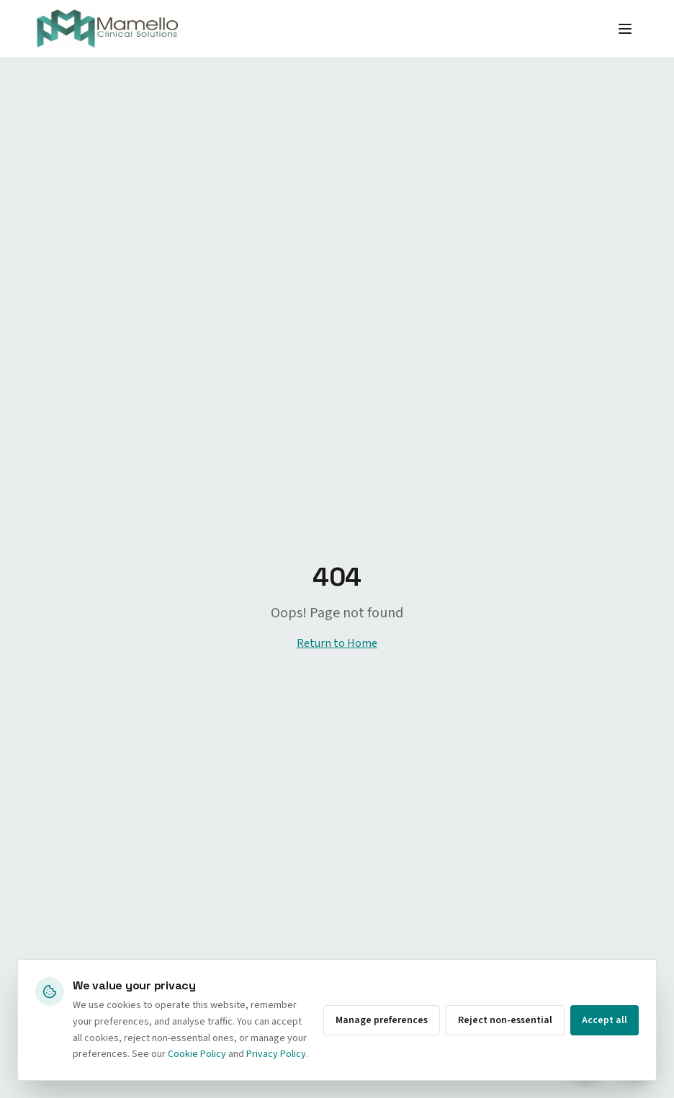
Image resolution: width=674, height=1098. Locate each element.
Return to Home (337, 643)
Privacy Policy (276, 1054)
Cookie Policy (197, 1054)
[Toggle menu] (625, 28)
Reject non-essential (505, 1020)
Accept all (604, 1020)
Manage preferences (382, 1020)
